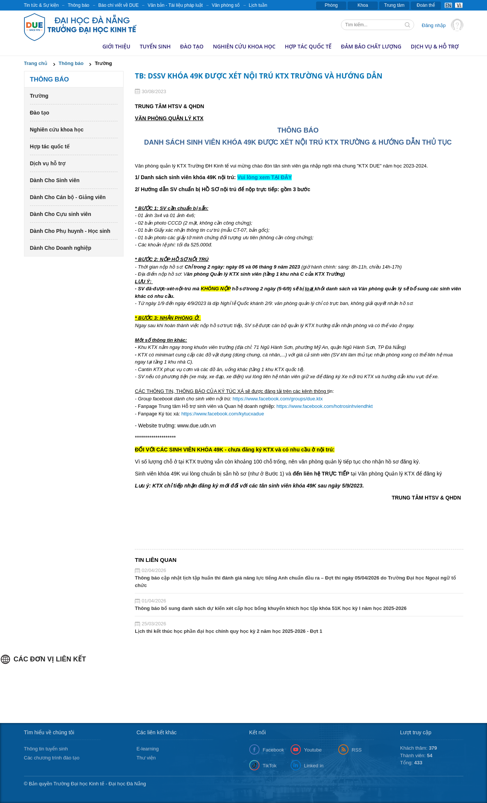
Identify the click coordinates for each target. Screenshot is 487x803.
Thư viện (146, 758)
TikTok (270, 765)
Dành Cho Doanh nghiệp (61, 248)
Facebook (273, 750)
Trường (39, 96)
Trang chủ (35, 63)
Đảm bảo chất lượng (371, 46)
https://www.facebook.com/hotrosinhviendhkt (324, 406)
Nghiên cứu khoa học (244, 46)
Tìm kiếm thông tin (408, 25)
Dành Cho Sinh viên (55, 180)
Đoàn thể (426, 5)
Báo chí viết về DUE (118, 5)
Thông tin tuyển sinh (46, 749)
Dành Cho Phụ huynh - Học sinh (70, 231)
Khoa (362, 5)
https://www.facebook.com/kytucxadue (222, 414)
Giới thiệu (117, 46)
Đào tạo (192, 46)
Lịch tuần (258, 5)
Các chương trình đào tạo (52, 758)
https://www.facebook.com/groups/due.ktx (278, 399)
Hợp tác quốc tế (308, 46)
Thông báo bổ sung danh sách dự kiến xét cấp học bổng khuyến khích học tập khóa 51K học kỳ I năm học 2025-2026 (270, 608)
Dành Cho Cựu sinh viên (60, 214)
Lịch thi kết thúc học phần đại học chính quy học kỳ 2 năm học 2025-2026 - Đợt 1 (228, 631)
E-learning (148, 749)
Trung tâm (394, 5)
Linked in (314, 765)
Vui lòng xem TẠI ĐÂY (264, 177)
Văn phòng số (226, 5)
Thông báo (78, 5)
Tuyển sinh (155, 46)
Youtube (313, 750)
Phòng (331, 5)
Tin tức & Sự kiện (41, 5)
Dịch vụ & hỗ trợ (435, 46)
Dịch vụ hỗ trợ (48, 163)
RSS (357, 750)
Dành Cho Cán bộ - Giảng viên (68, 197)
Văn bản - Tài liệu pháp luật (175, 5)
